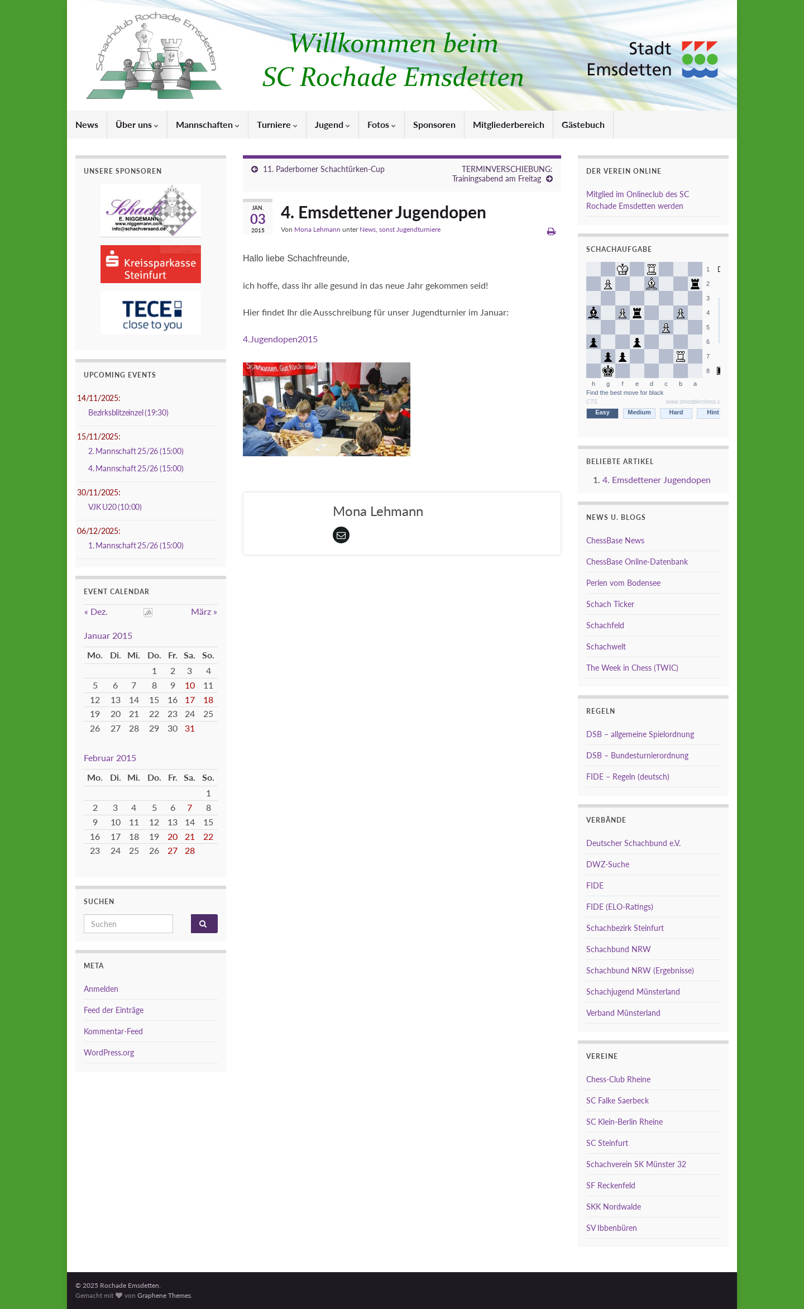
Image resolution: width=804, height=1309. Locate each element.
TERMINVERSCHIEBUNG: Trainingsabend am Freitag (502, 173)
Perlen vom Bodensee (623, 582)
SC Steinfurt (607, 1143)
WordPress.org (109, 1052)
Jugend (332, 124)
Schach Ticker (610, 604)
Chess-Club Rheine (618, 1079)
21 (190, 836)
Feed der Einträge (113, 1010)
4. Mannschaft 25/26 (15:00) (136, 468)
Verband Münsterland (623, 1012)
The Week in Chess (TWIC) (632, 667)
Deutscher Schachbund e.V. (633, 843)
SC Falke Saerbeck (617, 1100)
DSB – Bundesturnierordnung (637, 755)
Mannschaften (208, 124)
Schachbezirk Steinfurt (625, 928)
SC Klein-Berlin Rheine (624, 1121)
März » (204, 611)
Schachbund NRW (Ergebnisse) (640, 970)
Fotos (381, 124)
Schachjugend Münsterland (633, 991)
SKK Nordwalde (613, 1206)
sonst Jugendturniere (410, 229)
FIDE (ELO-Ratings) (619, 906)
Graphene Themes (164, 1295)
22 (208, 836)
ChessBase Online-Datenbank (637, 561)
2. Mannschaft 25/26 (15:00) (136, 451)
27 (173, 850)
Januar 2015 (108, 635)
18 (208, 699)
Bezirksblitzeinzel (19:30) (128, 412)
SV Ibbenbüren (611, 1227)
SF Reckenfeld (610, 1185)
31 (190, 728)
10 (190, 685)
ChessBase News (615, 540)
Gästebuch (583, 124)
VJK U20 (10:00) (115, 507)
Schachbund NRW (618, 949)
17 (190, 699)
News (86, 124)
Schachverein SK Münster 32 (636, 1164)
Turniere (277, 124)
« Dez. (96, 611)
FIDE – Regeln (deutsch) (627, 776)
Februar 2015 (110, 757)
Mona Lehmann (317, 229)
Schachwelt (606, 646)
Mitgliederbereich (508, 124)
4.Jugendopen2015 (280, 338)
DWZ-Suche (607, 864)
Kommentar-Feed (113, 1031)
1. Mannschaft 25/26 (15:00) (136, 545)
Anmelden (101, 988)
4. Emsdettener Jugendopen (656, 479)
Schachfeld (605, 625)
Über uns (137, 124)
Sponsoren (434, 124)
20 (173, 836)
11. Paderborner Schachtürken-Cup (324, 169)
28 (190, 850)
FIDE (595, 885)
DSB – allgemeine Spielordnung (640, 734)
